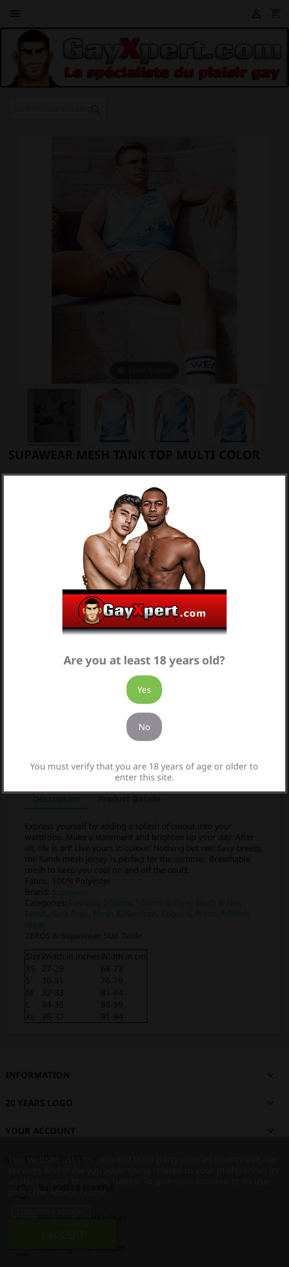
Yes (144, 690)
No (144, 727)
